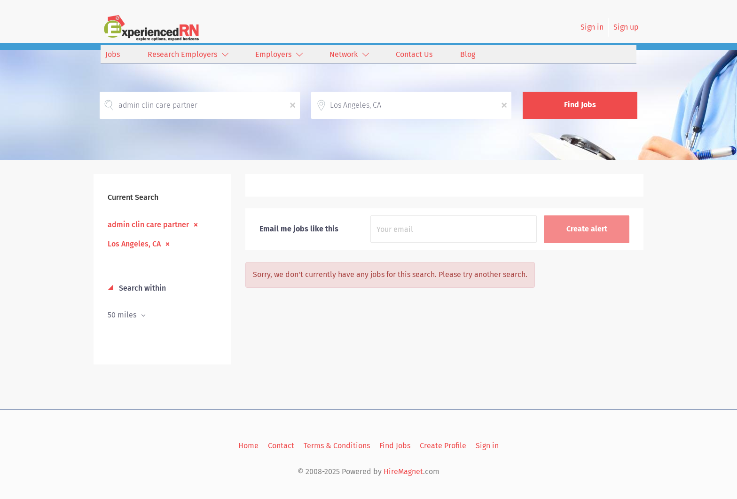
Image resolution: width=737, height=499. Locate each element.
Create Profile (443, 445)
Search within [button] (141, 288)
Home (248, 445)
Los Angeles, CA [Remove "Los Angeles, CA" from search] (134, 243)
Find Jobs (580, 104)
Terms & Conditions (337, 445)
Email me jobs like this (298, 228)
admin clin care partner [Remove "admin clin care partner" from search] (148, 224)
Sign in (592, 27)
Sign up (626, 27)
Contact (281, 445)
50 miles (123, 314)
